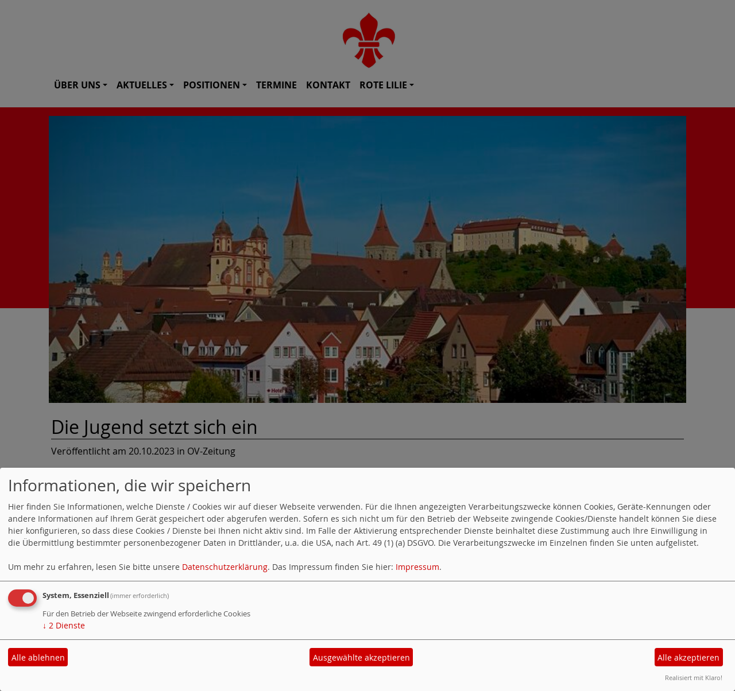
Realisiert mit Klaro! (693, 677)
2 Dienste (63, 625)
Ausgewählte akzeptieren (361, 657)
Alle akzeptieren (688, 657)
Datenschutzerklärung (225, 566)
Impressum (417, 566)
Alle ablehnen (38, 657)
